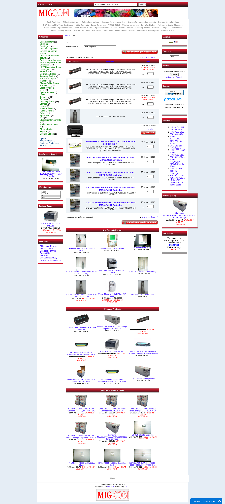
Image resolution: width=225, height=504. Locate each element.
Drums (130, 28)
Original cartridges (130, 25)
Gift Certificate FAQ (48, 258)
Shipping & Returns (48, 246)
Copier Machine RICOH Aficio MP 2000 (112, 295)
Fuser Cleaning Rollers (61, 30)
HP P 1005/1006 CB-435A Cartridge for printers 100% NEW (112, 328)
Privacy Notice (46, 248)
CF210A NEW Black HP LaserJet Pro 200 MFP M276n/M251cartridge (110, 158)
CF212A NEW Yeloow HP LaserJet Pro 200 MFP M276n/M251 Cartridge (110, 188)
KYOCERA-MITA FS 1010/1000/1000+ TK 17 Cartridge (51, 173)
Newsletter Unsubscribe (50, 260)
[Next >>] (154, 57)
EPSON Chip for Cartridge (142, 435)
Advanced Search (174, 77)
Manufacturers (45, 187)
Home (41, 4)
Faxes (114, 28)
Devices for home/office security (141, 22)
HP (50, 196)
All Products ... (46, 145)
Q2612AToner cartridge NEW (143, 378)
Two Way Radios (148, 25)
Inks (88, 30)
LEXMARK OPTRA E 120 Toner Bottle (176, 182)
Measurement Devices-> (50, 126)
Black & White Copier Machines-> (49, 84)
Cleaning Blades (143, 28)
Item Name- (110, 61)
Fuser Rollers (176, 28)
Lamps (164, 28)
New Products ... (47, 141)
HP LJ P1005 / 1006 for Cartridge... (176, 171)
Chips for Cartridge (71, 22)
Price (148, 61)
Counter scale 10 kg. (142, 248)
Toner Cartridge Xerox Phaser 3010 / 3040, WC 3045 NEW (81, 380)
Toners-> (44, 97)
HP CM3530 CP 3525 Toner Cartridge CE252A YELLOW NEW (81, 353)
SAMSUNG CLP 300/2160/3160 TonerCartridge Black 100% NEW (142, 410)
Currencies (167, 51)
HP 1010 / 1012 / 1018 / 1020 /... (177, 156)
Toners (122, 28)
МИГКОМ (110, 486)
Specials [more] (169, 196)
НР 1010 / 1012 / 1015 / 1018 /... (177, 176)
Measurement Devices (125, 30)
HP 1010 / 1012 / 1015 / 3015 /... (177, 128)
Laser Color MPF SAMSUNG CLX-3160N (112, 272)
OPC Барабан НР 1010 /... (176, 147)
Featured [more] (45, 206)
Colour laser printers (91, 22)
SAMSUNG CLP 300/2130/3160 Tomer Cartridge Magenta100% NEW (81, 437)
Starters (155, 28)
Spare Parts (79, 30)
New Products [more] (47, 154)
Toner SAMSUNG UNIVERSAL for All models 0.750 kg (81, 272)
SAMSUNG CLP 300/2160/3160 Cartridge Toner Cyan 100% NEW (81, 410)
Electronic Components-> (50, 121)
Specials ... (45, 138)
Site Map (44, 255)
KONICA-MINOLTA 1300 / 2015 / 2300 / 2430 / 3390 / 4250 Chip (142, 464)
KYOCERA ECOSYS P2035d (50, 224)
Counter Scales (168, 30)
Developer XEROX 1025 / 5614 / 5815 (81, 249)
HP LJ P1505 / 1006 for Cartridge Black (111, 464)
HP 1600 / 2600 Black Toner (142, 295)
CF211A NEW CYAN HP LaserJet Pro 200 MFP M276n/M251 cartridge (110, 173)
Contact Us (45, 253)
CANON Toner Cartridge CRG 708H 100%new (81, 328)
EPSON (50, 193)
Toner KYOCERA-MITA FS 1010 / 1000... (177, 163)
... (149, 57)
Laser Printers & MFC (83, 28)
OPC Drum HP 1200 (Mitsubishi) (143, 271)
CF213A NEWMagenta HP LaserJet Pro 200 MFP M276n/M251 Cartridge (111, 203)
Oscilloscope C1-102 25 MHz (112, 248)
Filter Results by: (72, 46)
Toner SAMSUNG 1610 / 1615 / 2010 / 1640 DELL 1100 (81, 296)
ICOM (50, 198)
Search (166, 66)
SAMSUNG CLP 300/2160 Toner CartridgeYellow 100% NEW (112, 410)
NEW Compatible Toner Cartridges (58, 25)
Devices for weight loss (168, 22)
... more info (148, 129)
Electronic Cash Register (148, 30)
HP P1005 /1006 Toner (177, 151)
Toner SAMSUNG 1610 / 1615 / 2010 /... (176, 140)
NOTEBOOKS (114, 25)
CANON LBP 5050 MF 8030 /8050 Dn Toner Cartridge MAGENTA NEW (143, 353)
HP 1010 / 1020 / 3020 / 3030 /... (177, 133)
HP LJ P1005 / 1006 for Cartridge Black (81, 464)
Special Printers (102, 28)
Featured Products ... (49, 143)
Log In (50, 4)
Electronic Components (102, 30)
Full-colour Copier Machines (170, 25)
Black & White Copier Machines (58, 28)
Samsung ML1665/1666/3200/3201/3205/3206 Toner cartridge (112, 437)
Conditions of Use (48, 251)
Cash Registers (53, 22)
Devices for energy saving (113, 22)
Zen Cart (127, 486)
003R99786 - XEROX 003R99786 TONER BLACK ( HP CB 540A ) (110, 142)
